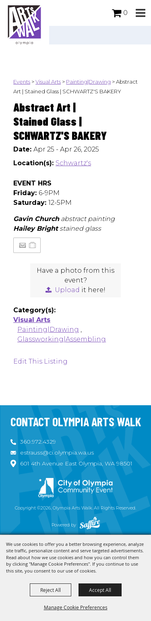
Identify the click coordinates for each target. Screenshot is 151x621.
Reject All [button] (50, 590)
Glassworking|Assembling (61, 339)
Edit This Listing (40, 361)
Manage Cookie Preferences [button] (76, 607)
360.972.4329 (38, 441)
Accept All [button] (100, 590)
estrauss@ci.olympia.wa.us (57, 452)
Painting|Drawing (88, 81)
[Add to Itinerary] (32, 245)
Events (21, 81)
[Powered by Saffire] (90, 525)
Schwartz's (73, 163)
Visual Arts (48, 81)
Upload (67, 290)
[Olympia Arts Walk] (24, 24)
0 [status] (125, 13)
